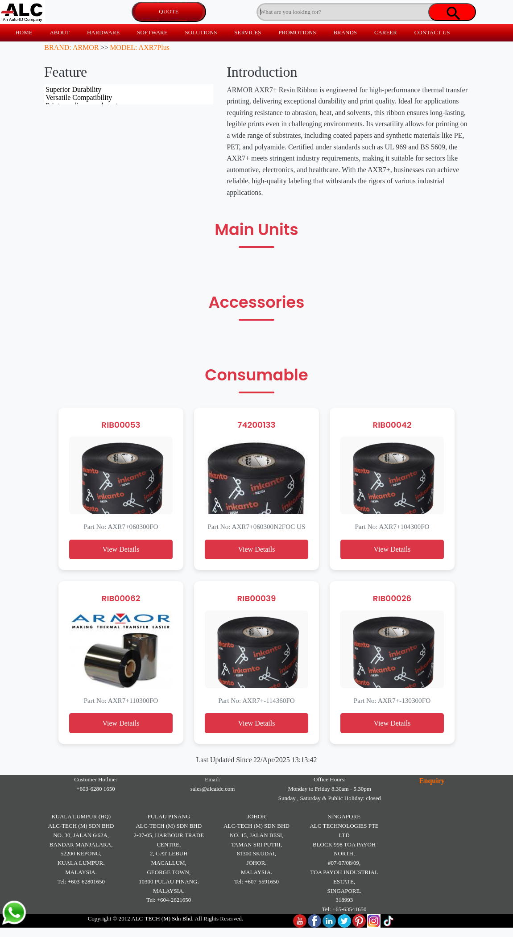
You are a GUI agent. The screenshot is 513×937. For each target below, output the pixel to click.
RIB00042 (391, 424)
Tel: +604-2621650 (168, 899)
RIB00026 (392, 598)
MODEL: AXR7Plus (140, 47)
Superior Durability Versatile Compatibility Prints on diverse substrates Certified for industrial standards (128, 94)
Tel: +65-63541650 (344, 909)
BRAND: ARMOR (71, 47)
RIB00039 (256, 598)
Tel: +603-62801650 (80, 881)
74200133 (256, 424)
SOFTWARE (152, 32)
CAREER (385, 32)
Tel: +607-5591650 (256, 881)
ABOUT (60, 32)
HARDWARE (103, 32)
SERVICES (247, 32)
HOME (23, 32)
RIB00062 (121, 598)
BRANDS (345, 32)
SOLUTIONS (201, 32)
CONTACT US (432, 32)
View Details (120, 549)
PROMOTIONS (297, 32)
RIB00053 (120, 424)
